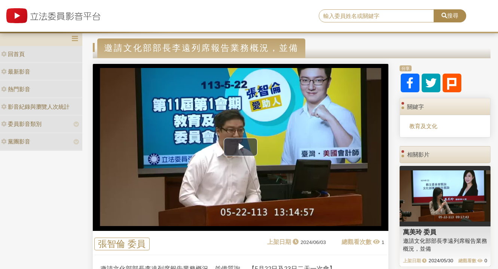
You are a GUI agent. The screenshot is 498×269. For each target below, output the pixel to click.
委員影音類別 (21, 124)
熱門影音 (15, 89)
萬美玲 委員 (420, 232)
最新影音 (15, 71)
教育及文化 (423, 126)
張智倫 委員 (122, 244)
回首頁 (13, 54)
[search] (376, 16)
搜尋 (450, 15)
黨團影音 (15, 141)
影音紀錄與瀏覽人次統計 (35, 106)
